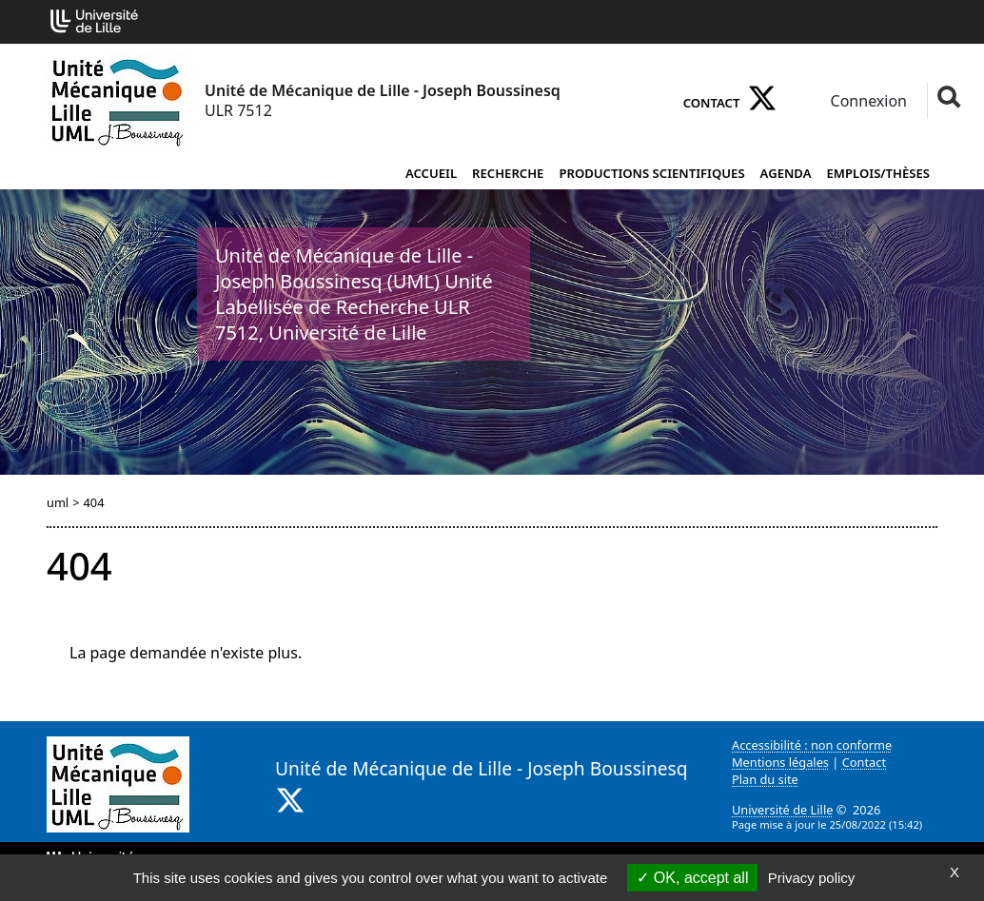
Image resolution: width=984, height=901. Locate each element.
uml (58, 502)
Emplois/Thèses (878, 173)
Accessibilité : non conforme (812, 745)
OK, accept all (692, 878)
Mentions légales (780, 762)
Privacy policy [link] (812, 878)
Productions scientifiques (651, 173)
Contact (711, 102)
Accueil (431, 173)
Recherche (507, 173)
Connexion (866, 100)
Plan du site (765, 779)
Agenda (786, 173)
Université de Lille (782, 809)
